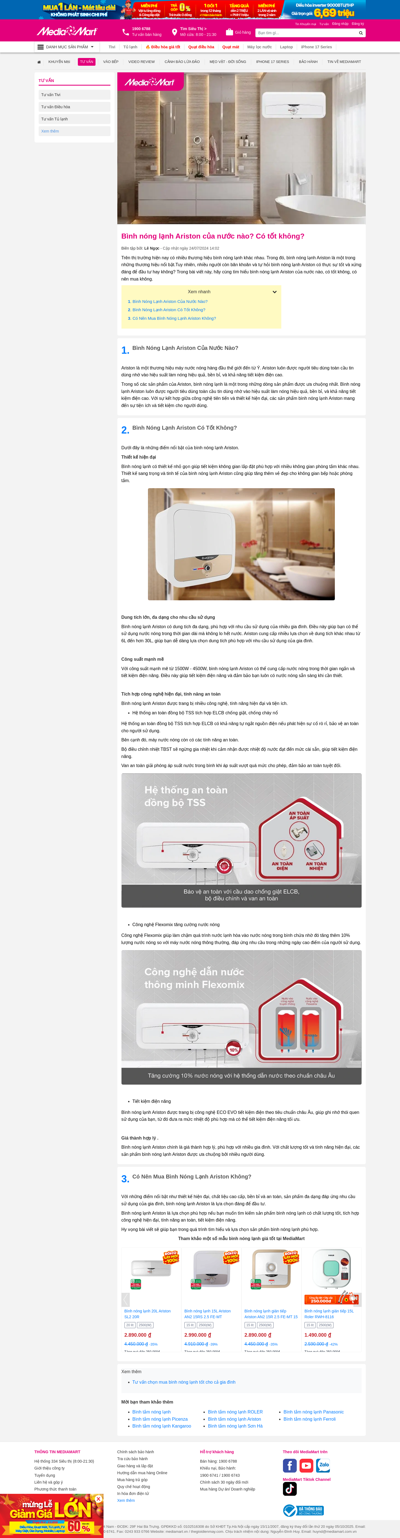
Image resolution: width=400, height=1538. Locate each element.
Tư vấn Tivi (50, 94)
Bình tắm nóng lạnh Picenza (160, 1419)
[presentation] (125, 1300)
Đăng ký (358, 24)
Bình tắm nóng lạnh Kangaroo (162, 1425)
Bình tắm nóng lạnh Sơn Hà (235, 1425)
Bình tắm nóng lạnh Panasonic (314, 1411)
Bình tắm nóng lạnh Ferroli (310, 1419)
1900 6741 (209, 1474)
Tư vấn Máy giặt (55, 131)
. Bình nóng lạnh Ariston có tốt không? (166, 309)
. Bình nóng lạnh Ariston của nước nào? (168, 301)
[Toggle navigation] (67, 46)
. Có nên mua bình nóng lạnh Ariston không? (172, 318)
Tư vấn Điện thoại (56, 155)
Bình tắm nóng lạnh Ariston (234, 1419)
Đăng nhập (340, 24)
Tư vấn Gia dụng (56, 143)
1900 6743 (230, 1474)
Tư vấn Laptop (54, 167)
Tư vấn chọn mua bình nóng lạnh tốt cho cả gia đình (184, 1382)
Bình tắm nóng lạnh (152, 1411)
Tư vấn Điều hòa (55, 106)
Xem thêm (126, 1498)
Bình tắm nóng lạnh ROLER (235, 1411)
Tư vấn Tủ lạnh (54, 119)
